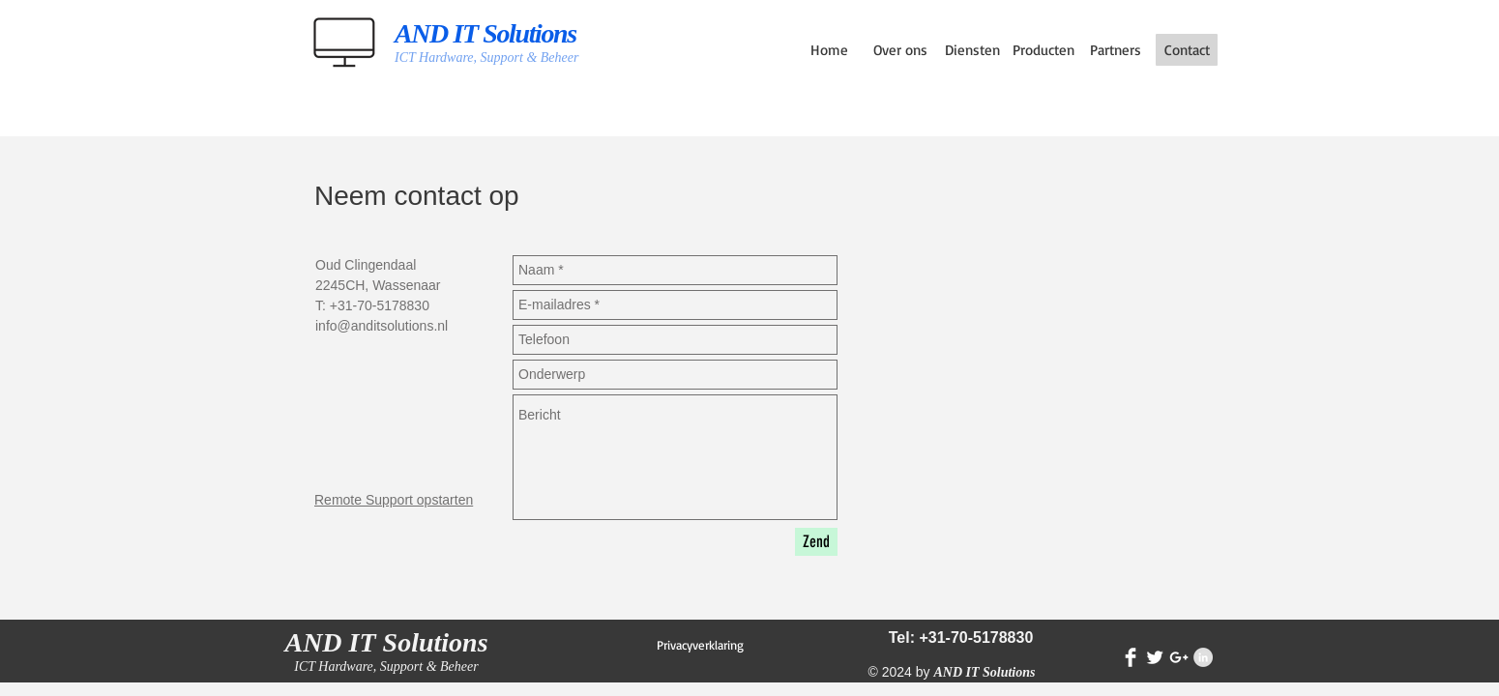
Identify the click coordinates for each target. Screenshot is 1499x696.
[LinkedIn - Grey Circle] (1203, 657)
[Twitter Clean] (1154, 657)
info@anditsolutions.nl (381, 326)
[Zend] (816, 542)
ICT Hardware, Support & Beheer (486, 57)
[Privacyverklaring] (700, 644)
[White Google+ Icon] (1179, 657)
